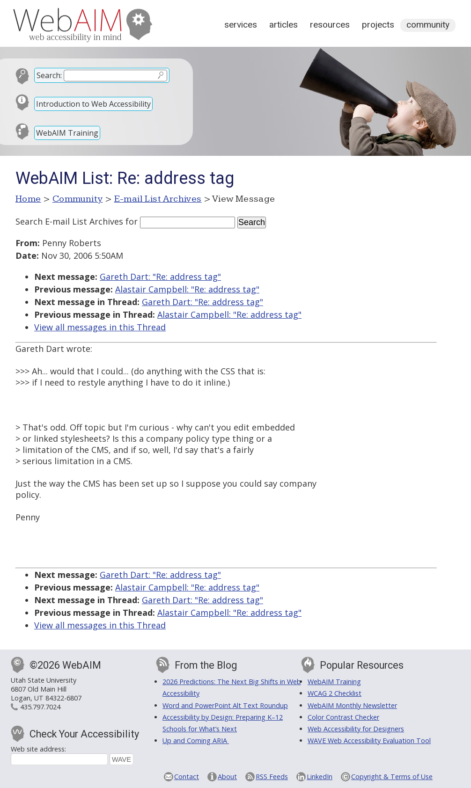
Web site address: (38, 748)
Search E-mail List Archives (69, 221)
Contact (186, 776)
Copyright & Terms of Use (392, 776)
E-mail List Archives (158, 198)
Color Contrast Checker (343, 717)
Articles (283, 24)
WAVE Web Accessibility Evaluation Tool (369, 740)
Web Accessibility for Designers (356, 728)
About (227, 776)
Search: (49, 75)
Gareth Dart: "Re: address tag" (160, 276)
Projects (378, 24)
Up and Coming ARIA (195, 740)
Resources (330, 24)
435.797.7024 (40, 706)
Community (427, 24)
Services (240, 24)
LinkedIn (319, 776)
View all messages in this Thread (100, 327)
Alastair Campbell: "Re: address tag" (187, 289)
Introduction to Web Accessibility (93, 104)
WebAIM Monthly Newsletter (352, 705)
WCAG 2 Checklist (334, 693)
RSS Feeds (272, 776)
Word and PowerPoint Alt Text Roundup (225, 705)
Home (28, 198)
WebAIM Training (67, 133)
